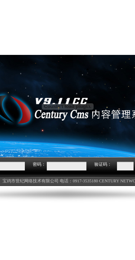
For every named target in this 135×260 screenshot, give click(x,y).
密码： (39, 164)
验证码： (103, 164)
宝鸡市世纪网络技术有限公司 (31, 180)
